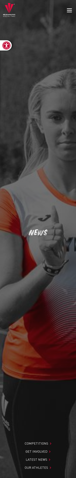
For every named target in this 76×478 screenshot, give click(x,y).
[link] (6, 45)
